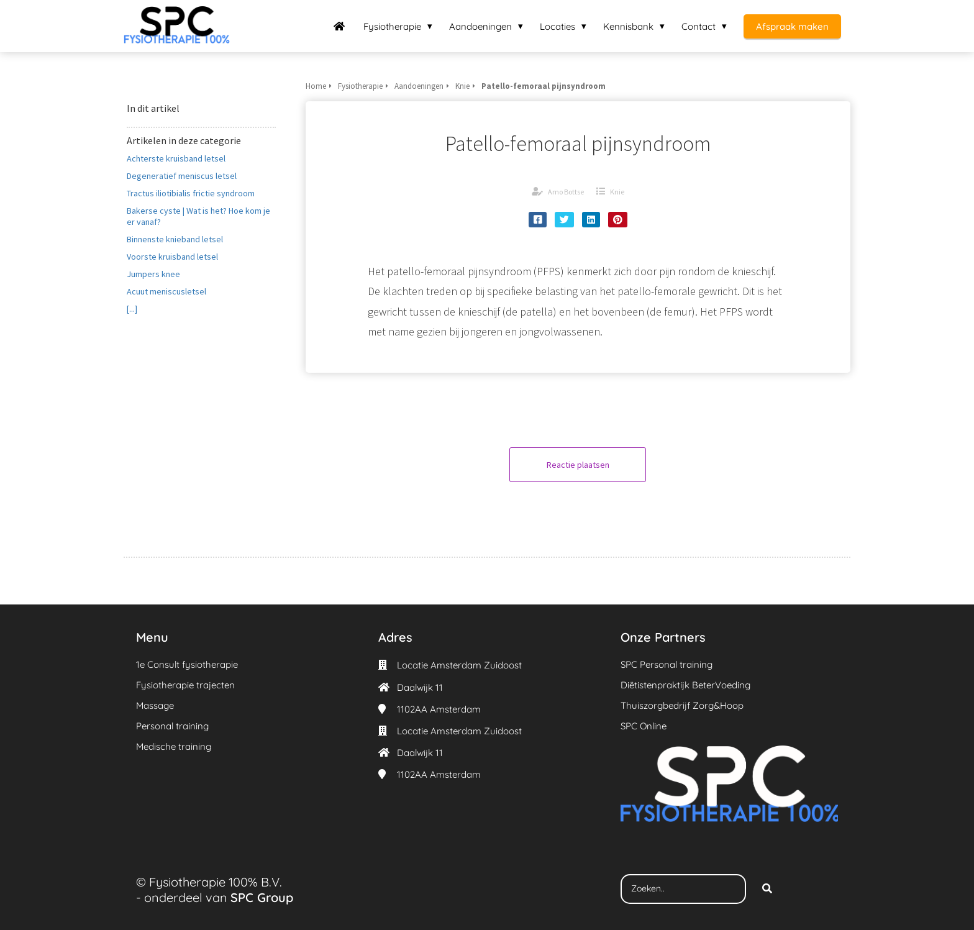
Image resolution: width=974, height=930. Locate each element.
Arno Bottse (566, 191)
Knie (617, 191)
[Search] (767, 889)
